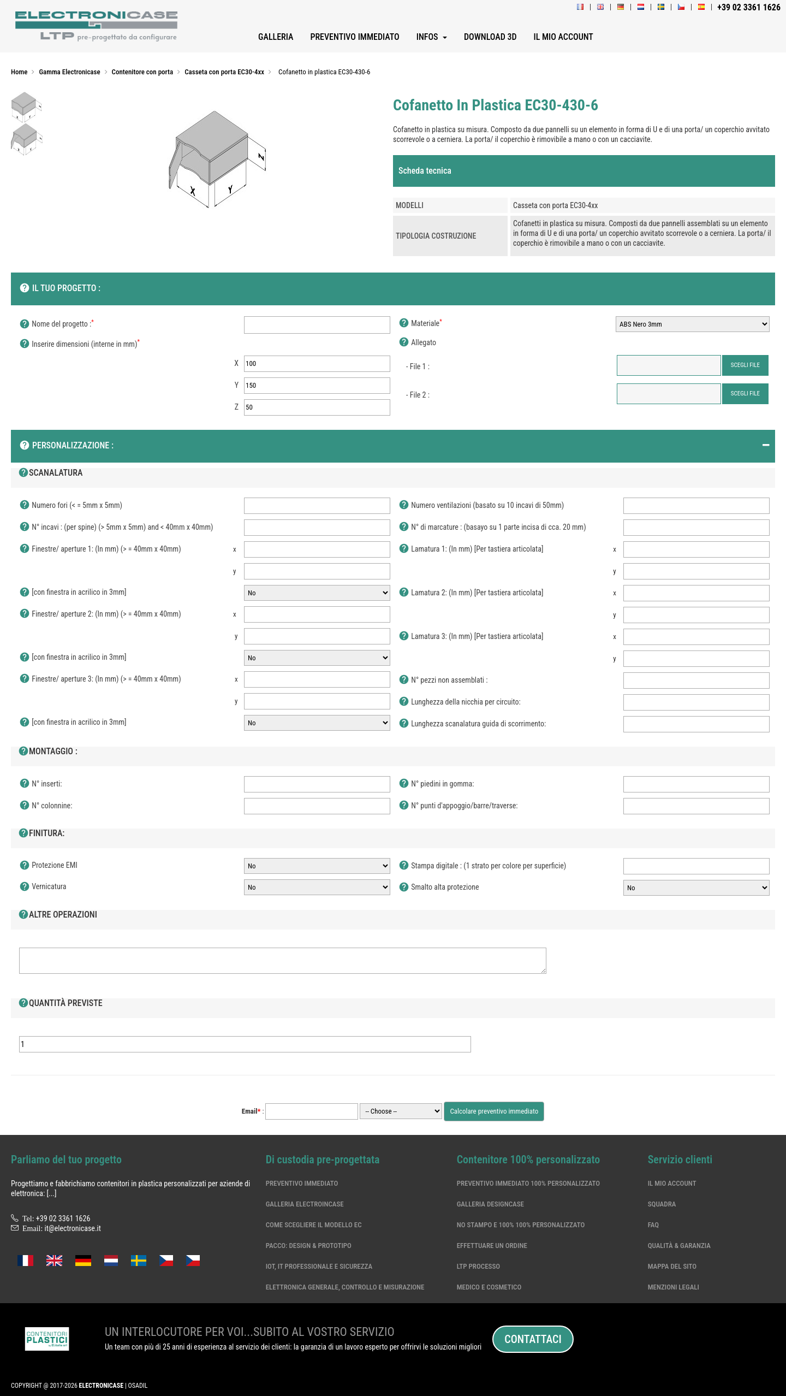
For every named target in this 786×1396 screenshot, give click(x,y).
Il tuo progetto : (59, 288)
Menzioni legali (673, 1287)
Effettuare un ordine (492, 1245)
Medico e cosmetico (489, 1287)
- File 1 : (418, 366)
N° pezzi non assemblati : (443, 680)
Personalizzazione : (66, 446)
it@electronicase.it (73, 1228)
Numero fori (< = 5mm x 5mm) (70, 505)
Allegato (417, 343)
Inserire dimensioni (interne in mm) (79, 344)
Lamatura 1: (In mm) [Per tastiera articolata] (470, 549)
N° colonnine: (45, 806)
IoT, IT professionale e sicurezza (319, 1266)
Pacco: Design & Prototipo (309, 1245)
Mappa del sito (672, 1266)
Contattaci (532, 1339)
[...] (51, 1193)
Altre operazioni (57, 915)
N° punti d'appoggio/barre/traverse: (458, 806)
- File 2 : (418, 395)
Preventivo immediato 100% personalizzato (528, 1183)
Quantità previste (60, 1003)
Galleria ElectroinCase (305, 1204)
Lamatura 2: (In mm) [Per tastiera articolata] (470, 593)
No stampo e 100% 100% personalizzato (521, 1225)
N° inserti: (40, 784)
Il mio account (672, 1183)
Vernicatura (42, 887)
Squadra (662, 1204)
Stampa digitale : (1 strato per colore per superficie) (482, 866)
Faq (653, 1225)
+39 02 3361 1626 (63, 1218)
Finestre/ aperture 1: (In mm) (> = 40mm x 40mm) (100, 549)
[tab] (584, 171)
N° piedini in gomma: (436, 784)
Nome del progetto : (56, 324)
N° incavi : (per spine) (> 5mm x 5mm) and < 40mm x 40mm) (116, 527)
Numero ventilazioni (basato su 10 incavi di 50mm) (481, 505)
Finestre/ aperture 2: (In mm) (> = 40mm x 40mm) (100, 614)
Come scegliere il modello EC (314, 1225)
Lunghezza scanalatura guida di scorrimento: (472, 724)
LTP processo (479, 1266)
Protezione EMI (48, 865)
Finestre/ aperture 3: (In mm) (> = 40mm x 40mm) (100, 679)
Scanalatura (50, 473)
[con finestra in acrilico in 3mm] (73, 592)
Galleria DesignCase (490, 1204)
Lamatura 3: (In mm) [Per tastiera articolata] (470, 636)
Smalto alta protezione (438, 887)
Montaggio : (48, 752)
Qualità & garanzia (679, 1245)
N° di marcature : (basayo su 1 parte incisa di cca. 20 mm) (492, 527)
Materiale (420, 323)
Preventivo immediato (302, 1183)
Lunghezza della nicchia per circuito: (459, 702)
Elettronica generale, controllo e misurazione (345, 1287)
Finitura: (41, 834)
